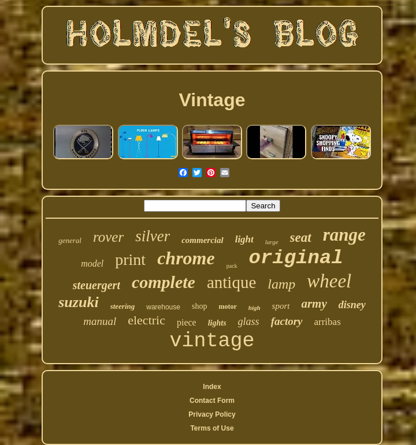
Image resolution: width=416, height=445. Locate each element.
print (130, 259)
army (313, 304)
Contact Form (212, 401)
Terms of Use (211, 428)
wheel (329, 281)
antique (231, 282)
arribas (327, 321)
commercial (202, 240)
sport (281, 306)
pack (231, 266)
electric (146, 320)
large (271, 241)
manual (99, 321)
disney (352, 305)
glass (248, 321)
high (254, 307)
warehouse (163, 307)
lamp (281, 283)
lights (217, 323)
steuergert (96, 285)
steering (122, 306)
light (244, 239)
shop (199, 306)
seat (300, 237)
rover (108, 237)
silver (152, 236)
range (344, 235)
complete (163, 281)
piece (186, 322)
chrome (186, 258)
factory (287, 321)
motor (227, 306)
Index (212, 387)
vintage (211, 341)
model (92, 263)
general (69, 240)
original (296, 258)
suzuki (78, 302)
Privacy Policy (211, 414)
